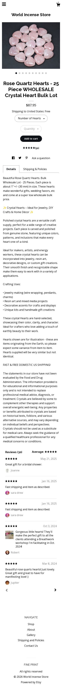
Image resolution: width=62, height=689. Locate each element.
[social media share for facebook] (13, 158)
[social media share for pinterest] (27, 158)
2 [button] (19, 73)
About (31, 629)
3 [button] (23, 73)
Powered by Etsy (31, 682)
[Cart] (58, 5)
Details (11, 169)
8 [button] (39, 73)
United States (35, 111)
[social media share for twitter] (20, 158)
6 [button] (33, 73)
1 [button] (16, 73)
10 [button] (46, 73)
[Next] (55, 590)
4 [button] (26, 73)
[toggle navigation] (4, 4)
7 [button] (36, 73)
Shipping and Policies (31, 640)
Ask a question (41, 158)
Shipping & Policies (35, 169)
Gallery (31, 635)
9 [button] (42, 73)
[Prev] (6, 590)
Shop (31, 624)
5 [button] (29, 73)
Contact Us (31, 646)
